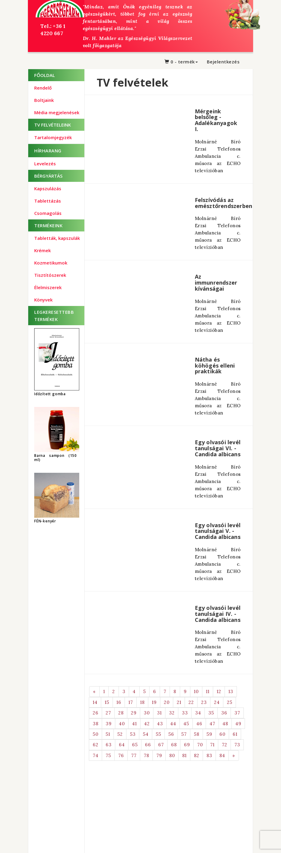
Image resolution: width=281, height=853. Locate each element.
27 (108, 713)
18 (142, 702)
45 (186, 723)
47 (212, 723)
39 (108, 723)
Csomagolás (48, 213)
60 (222, 734)
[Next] (233, 755)
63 (108, 745)
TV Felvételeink (52, 125)
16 (118, 702)
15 (107, 702)
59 (209, 734)
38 (95, 723)
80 (172, 755)
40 (122, 723)
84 (222, 755)
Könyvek (43, 300)
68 (174, 745)
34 (198, 713)
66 (148, 745)
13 (230, 691)
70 (200, 745)
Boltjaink (44, 100)
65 (134, 745)
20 (166, 702)
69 (187, 745)
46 (199, 723)
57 (183, 734)
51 (108, 734)
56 (171, 734)
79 (159, 755)
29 (133, 713)
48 (225, 723)
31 (159, 713)
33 (185, 713)
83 (209, 755)
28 (120, 713)
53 (132, 734)
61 (235, 734)
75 (108, 755)
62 (95, 745)
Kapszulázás (47, 188)
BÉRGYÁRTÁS (48, 176)
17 (130, 702)
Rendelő (43, 88)
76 (121, 755)
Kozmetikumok (50, 263)
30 (147, 713)
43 (160, 723)
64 (122, 745)
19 (154, 702)
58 (196, 734)
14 (95, 702)
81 (184, 755)
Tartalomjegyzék (53, 137)
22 (191, 702)
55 (158, 734)
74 (95, 755)
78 (146, 755)
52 (119, 734)
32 (171, 713)
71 (212, 745)
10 (196, 691)
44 (173, 723)
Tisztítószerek (50, 275)
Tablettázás (47, 201)
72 (224, 745)
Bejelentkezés (223, 62)
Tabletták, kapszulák (57, 238)
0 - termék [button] (181, 62)
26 (95, 713)
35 (211, 713)
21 (179, 702)
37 (237, 713)
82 (196, 755)
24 (216, 702)
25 (229, 702)
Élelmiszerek (48, 287)
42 (147, 723)
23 (204, 702)
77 (133, 755)
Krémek (42, 250)
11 (207, 691)
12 (219, 691)
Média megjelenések (56, 112)
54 (145, 734)
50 (95, 734)
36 (224, 713)
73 (237, 745)
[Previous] (94, 691)
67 (161, 745)
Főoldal (44, 75)
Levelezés (45, 164)
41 (134, 723)
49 (238, 723)
